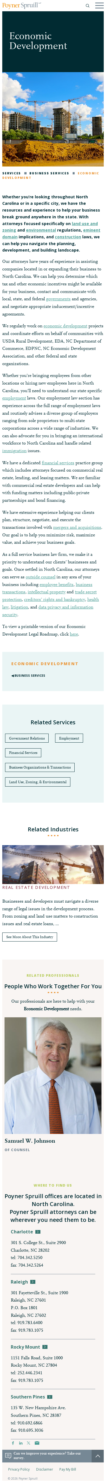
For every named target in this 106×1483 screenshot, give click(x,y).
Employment (69, 738)
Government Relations (27, 738)
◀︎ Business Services (28, 676)
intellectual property (47, 592)
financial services (58, 463)
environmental (41, 230)
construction (68, 236)
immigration (14, 451)
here (74, 634)
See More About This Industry (29, 937)
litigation (19, 607)
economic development (65, 326)
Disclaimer (44, 1469)
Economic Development (45, 663)
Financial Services (23, 753)
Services (11, 173)
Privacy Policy (19, 1469)
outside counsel (40, 577)
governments (58, 299)
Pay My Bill (67, 1469)
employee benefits (56, 585)
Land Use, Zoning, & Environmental (37, 782)
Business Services (46, 173)
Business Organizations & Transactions (40, 767)
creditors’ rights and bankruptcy (54, 600)
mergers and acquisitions (77, 527)
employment (14, 398)
